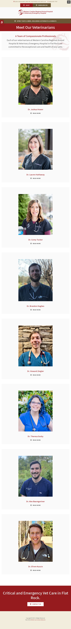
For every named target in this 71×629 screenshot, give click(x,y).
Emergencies (43, 5)
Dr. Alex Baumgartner (35, 501)
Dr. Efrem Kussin (35, 566)
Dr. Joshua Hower (35, 109)
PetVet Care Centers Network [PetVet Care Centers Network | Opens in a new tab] (38, 620)
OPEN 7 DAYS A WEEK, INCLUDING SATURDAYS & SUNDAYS (36, 21)
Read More (37, 113)
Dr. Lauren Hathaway (35, 174)
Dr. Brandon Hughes (35, 306)
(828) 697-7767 (53, 1)
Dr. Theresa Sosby (35, 436)
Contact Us (36, 604)
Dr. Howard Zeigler (35, 371)
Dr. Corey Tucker (35, 239)
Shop (28, 5)
